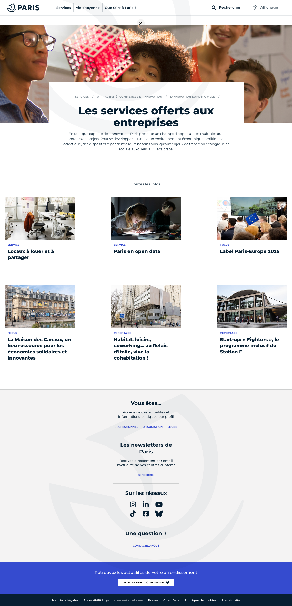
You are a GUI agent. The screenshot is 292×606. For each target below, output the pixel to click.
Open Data (171, 600)
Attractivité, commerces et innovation (129, 96)
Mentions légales (65, 600)
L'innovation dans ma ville (192, 96)
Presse (153, 600)
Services (82, 96)
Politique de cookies (200, 600)
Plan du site (230, 600)
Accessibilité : (113, 600)
